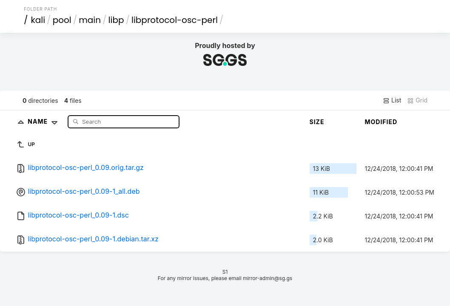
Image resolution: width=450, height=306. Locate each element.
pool (62, 20)
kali (38, 20)
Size (317, 121)
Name (44, 121)
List (392, 100)
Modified (381, 121)
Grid (417, 100)
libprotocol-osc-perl (174, 20)
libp (116, 20)
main (90, 20)
